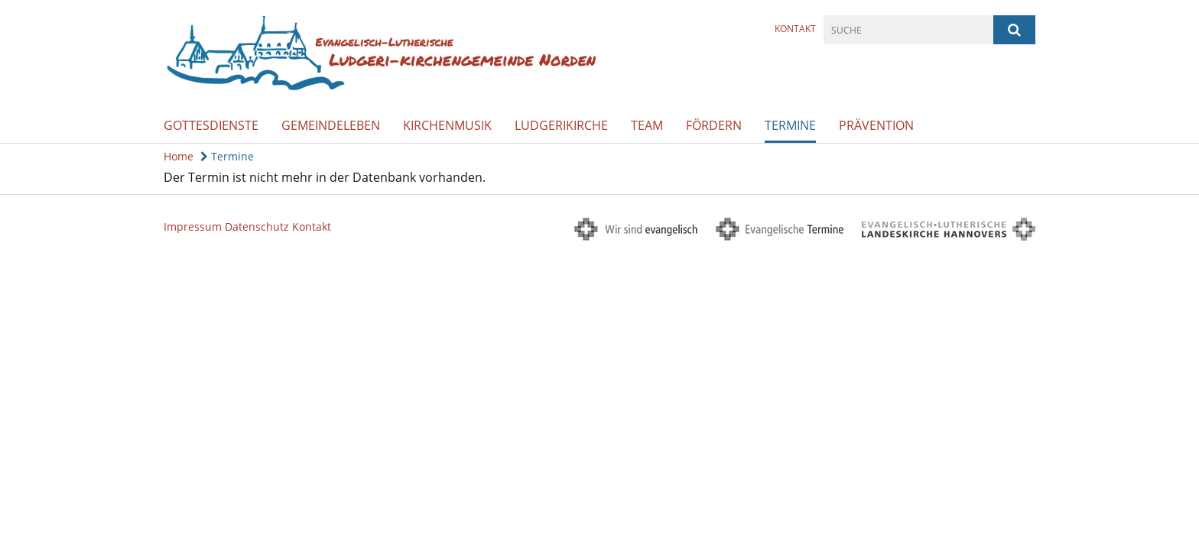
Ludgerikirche (561, 125)
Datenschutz (257, 226)
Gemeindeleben (330, 125)
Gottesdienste (211, 125)
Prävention (876, 125)
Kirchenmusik (447, 125)
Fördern (714, 125)
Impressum (193, 226)
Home (178, 156)
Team (647, 125)
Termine (790, 125)
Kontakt (795, 28)
